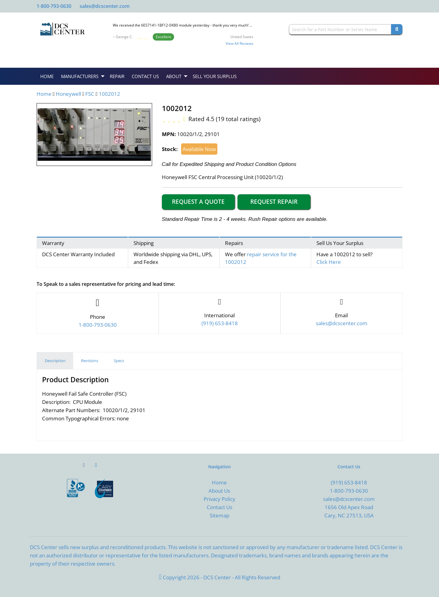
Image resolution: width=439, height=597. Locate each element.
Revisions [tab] (89, 360)
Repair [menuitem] (117, 76)
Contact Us (219, 507)
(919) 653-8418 (349, 482)
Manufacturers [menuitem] (79, 76)
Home (44, 93)
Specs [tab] (119, 360)
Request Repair (274, 202)
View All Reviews (239, 43)
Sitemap (219, 515)
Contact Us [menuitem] (145, 76)
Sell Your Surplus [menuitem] (215, 76)
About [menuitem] (173, 76)
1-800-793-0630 (54, 6)
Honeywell (68, 93)
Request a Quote (198, 202)
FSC (89, 93)
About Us (219, 490)
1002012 (109, 93)
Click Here (328, 261)
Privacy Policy (219, 498)
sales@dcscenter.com (105, 6)
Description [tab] (55, 360)
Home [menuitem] (47, 76)
